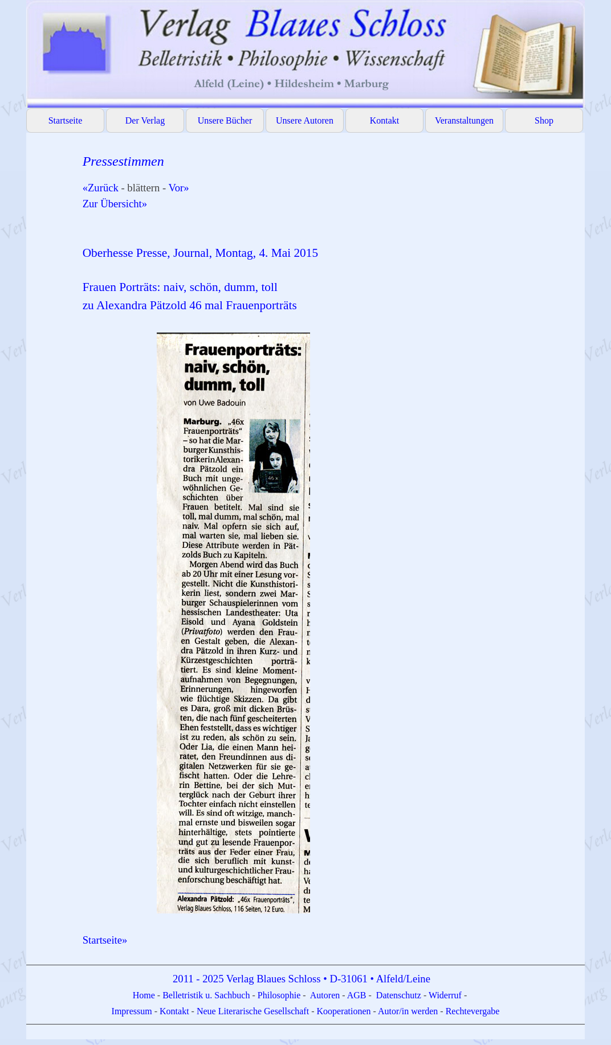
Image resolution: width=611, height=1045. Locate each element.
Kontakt (385, 120)
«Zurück (101, 188)
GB (360, 995)
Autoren (325, 995)
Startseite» (105, 940)
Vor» (179, 188)
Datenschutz (398, 995)
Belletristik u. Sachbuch (206, 995)
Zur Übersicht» (115, 204)
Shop (544, 120)
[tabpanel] (328, 549)
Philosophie (280, 995)
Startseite (65, 120)
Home (145, 995)
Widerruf (445, 995)
